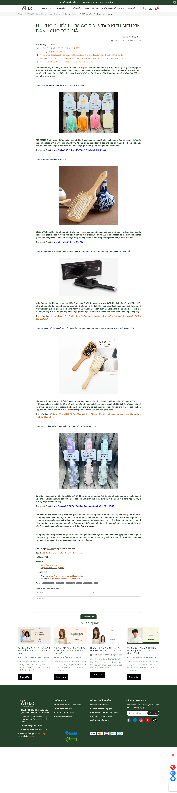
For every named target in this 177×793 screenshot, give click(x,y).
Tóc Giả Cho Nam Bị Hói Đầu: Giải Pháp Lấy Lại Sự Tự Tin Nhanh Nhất (142, 650)
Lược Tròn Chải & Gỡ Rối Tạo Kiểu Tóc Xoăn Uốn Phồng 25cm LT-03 (65, 62)
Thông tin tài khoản (63, 716)
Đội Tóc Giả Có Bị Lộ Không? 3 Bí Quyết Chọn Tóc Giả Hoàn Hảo (34, 650)
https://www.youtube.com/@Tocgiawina (66, 576)
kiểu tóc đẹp (70, 583)
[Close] (174, 2)
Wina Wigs (41, 734)
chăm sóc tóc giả (48, 583)
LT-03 (95, 426)
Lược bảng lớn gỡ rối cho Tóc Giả (51, 52)
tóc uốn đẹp (88, 583)
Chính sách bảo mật (63, 709)
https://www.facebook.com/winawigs (65, 578)
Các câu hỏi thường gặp (101, 709)
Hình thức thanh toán (64, 712)
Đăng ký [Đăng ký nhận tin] (153, 713)
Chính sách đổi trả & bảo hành (67, 705)
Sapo (31, 736)
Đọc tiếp (25, 677)
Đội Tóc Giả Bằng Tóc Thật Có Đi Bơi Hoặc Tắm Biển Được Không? (70, 650)
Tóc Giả (50, 549)
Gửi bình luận (88, 617)
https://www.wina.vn (49, 565)
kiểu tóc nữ (60, 583)
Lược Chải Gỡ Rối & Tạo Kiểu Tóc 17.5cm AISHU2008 (59, 48)
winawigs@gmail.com (37, 729)
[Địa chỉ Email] (142, 713)
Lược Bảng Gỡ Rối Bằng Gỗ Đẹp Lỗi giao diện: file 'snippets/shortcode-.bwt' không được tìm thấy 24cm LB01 (83, 58)
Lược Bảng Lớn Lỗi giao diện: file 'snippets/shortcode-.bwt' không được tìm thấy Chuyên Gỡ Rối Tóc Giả (80, 55)
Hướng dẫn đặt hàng (99, 720)
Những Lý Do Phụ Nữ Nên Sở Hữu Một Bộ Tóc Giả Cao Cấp (105, 649)
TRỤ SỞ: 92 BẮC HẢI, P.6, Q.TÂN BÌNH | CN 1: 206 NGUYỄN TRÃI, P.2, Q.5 (88, 2)
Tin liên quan (88, 623)
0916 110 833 (39, 726)
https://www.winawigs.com (52, 568)
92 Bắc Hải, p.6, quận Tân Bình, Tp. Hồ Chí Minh (63, 553)
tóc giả (112, 70)
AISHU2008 (79, 85)
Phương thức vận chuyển (101, 716)
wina (96, 583)
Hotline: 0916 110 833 (99, 705)
